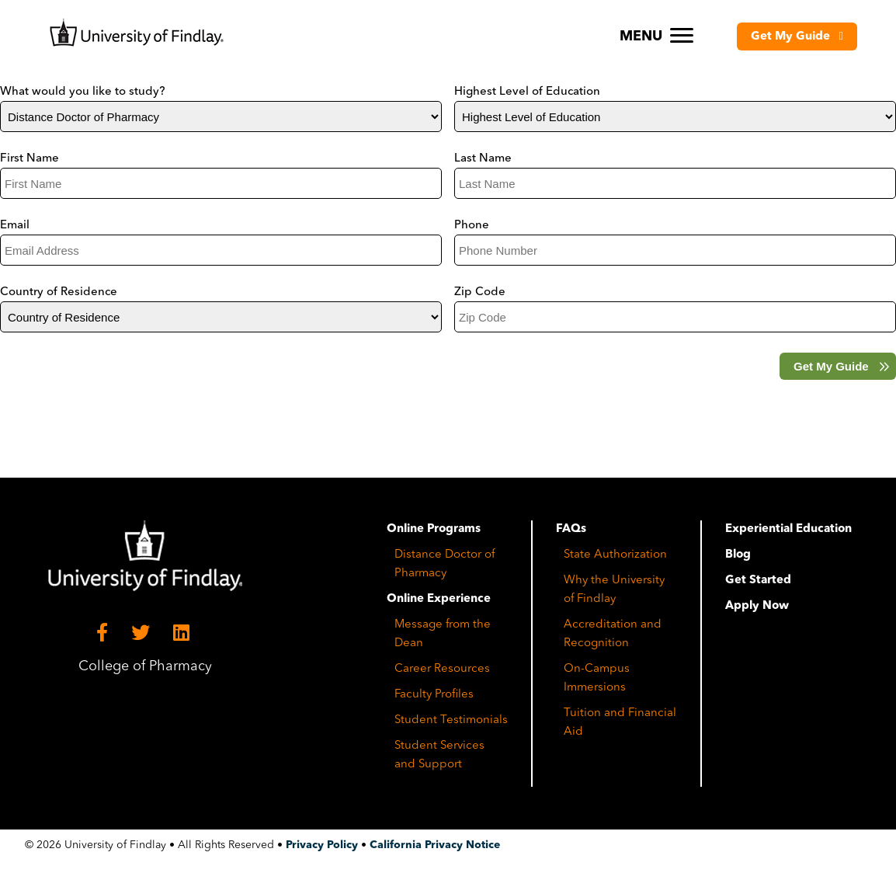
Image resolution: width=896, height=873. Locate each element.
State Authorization (615, 555)
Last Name (483, 159)
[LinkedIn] (183, 633)
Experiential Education (788, 529)
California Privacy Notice (435, 845)
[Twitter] (143, 633)
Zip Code (479, 292)
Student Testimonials (451, 720)
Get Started (758, 580)
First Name (29, 159)
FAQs (571, 529)
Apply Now (757, 606)
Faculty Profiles (434, 695)
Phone (471, 225)
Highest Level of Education (527, 92)
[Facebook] (104, 633)
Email (15, 225)
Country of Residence (58, 292)
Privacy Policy (322, 845)
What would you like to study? (82, 92)
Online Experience (439, 599)
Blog (738, 555)
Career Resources (442, 669)
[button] (797, 36)
